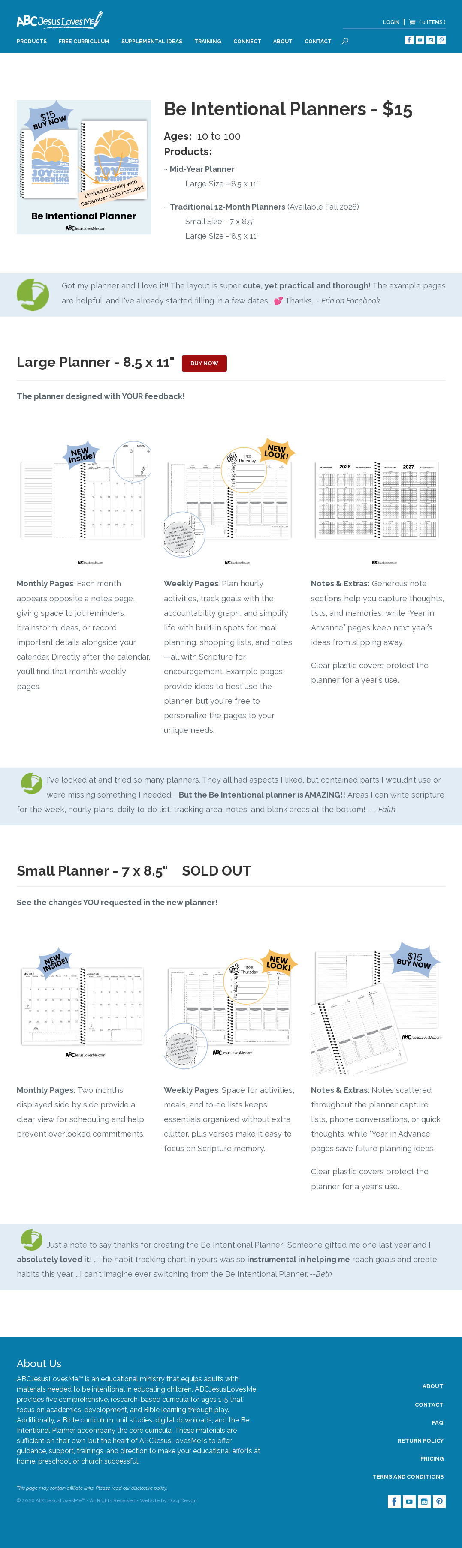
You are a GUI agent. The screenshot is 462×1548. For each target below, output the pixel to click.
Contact (318, 42)
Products (32, 42)
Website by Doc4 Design (168, 1500)
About (283, 42)
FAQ (438, 1422)
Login (391, 22)
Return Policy (421, 1440)
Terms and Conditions (408, 1476)
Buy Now (204, 363)
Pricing (432, 1458)
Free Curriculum (84, 42)
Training (207, 42)
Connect (247, 42)
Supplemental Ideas (151, 42)
